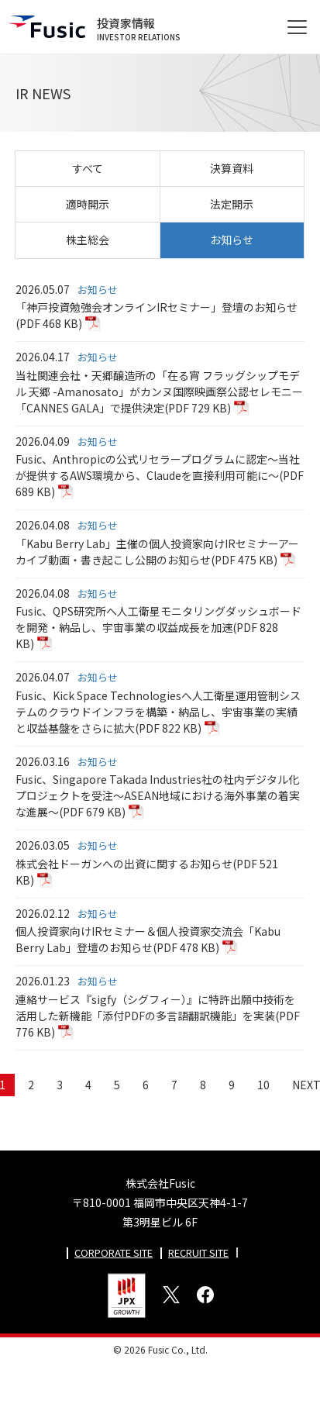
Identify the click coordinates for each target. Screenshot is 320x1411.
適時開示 (87, 204)
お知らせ (231, 239)
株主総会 (87, 239)
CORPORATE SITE (113, 1252)
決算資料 (231, 168)
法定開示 (231, 204)
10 (263, 1084)
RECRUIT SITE (198, 1252)
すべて (87, 168)
